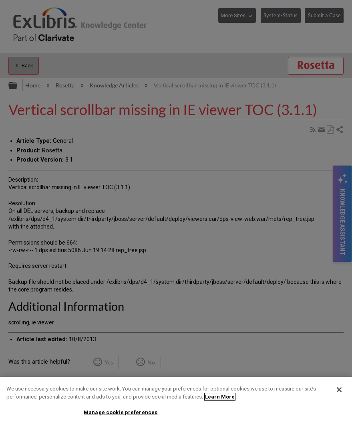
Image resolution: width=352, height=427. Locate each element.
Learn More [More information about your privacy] (220, 397)
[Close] (339, 390)
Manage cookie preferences (120, 412)
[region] (176, 402)
